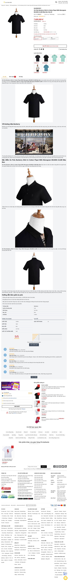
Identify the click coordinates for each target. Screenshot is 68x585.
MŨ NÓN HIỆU (17, 553)
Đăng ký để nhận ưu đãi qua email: (8, 466)
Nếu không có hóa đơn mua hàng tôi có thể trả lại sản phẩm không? (25, 481)
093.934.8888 (64, 1)
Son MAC (47, 432)
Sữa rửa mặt (18, 432)
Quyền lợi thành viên (38, 494)
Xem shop (17, 406)
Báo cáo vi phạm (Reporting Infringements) (39, 498)
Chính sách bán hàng (38, 475)
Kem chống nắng (9, 432)
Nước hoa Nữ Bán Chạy (21, 437)
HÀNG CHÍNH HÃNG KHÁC (59, 556)
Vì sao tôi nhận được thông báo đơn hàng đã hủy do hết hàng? (25, 490)
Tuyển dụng (3, 484)
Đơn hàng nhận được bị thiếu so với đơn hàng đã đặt (25, 484)
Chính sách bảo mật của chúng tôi (43, 468)
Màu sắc (4, 326)
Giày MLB (11, 437)
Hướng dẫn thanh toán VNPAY (7, 482)
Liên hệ (2, 485)
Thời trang (52, 14)
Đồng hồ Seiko (31, 437)
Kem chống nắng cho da (54, 437)
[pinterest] (60, 466)
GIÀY (55, 509)
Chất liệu (4, 321)
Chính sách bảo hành (38, 477)
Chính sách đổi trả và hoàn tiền (40, 480)
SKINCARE (17, 509)
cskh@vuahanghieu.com (62, 484)
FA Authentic (6, 392)
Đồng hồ (26, 432)
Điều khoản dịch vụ (38, 487)
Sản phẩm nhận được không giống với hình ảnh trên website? (25, 487)
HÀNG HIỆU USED (31, 558)
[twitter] (63, 466)
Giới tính (4, 324)
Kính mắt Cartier (43, 434)
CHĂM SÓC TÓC (31, 546)
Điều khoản (13, 505)
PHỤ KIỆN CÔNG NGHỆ (32, 509)
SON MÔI (43, 530)
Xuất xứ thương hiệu (7, 331)
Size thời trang (38, 321)
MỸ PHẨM (43, 509)
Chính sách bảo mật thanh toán (40, 484)
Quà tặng (14, 434)
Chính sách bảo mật (38, 485)
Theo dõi (30, 393)
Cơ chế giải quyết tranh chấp (40, 489)
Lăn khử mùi (54, 432)
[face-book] (54, 466)
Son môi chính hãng (60, 434)
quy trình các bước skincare (31, 434)
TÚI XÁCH (3, 509)
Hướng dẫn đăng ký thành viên (40, 492)
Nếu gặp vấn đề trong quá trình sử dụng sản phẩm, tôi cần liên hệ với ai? (25, 493)
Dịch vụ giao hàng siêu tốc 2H (40, 491)
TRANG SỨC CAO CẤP (58, 541)
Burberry (7, 5)
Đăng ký (23, 408)
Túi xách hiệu (33, 432)
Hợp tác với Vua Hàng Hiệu (6, 479)
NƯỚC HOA (30, 519)
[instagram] (57, 466)
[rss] (65, 466)
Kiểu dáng (4, 328)
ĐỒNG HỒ (16, 542)
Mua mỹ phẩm (6, 434)
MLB (61, 432)
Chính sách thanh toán (38, 482)
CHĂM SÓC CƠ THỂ (18, 567)
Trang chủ (3, 5)
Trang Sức (20, 434)
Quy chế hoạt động (5, 477)
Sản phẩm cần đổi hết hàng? (23, 478)
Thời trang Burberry (13, 5)
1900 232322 (65, 2)
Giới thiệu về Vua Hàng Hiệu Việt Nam (8, 475)
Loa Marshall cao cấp (41, 437)
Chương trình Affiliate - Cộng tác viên (8, 480)
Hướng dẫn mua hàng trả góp (40, 496)
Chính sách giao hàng (38, 479)
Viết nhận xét (34, 344)
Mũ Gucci (40, 432)
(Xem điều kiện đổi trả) (12, 398)
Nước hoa (51, 434)
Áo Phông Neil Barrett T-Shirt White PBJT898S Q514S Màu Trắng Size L (7, 460)
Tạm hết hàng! (50, 46)
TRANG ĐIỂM (43, 540)
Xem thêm (34, 377)
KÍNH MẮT (30, 536)
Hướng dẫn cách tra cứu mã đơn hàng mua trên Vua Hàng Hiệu (25, 476)
